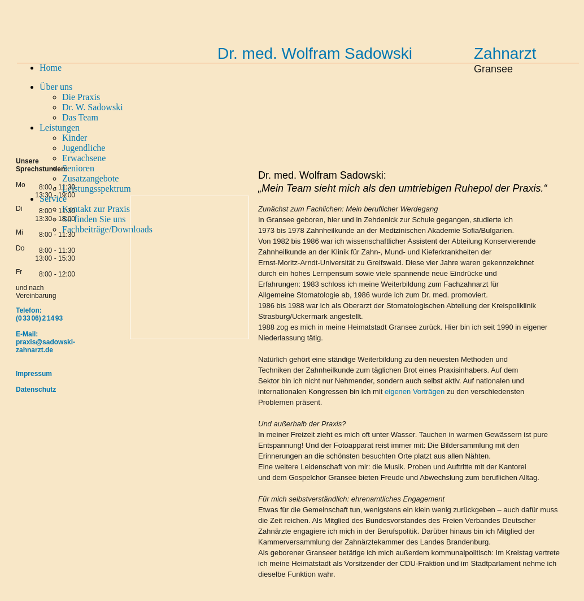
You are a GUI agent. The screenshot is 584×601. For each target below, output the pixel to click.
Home (51, 67)
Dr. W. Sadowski (92, 107)
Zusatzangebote (90, 178)
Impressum (34, 374)
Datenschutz (36, 390)
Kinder (74, 137)
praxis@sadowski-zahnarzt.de (45, 346)
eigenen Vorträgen (414, 391)
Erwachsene (84, 158)
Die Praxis (81, 97)
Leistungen (60, 127)
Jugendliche (83, 148)
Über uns (56, 87)
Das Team (80, 117)
